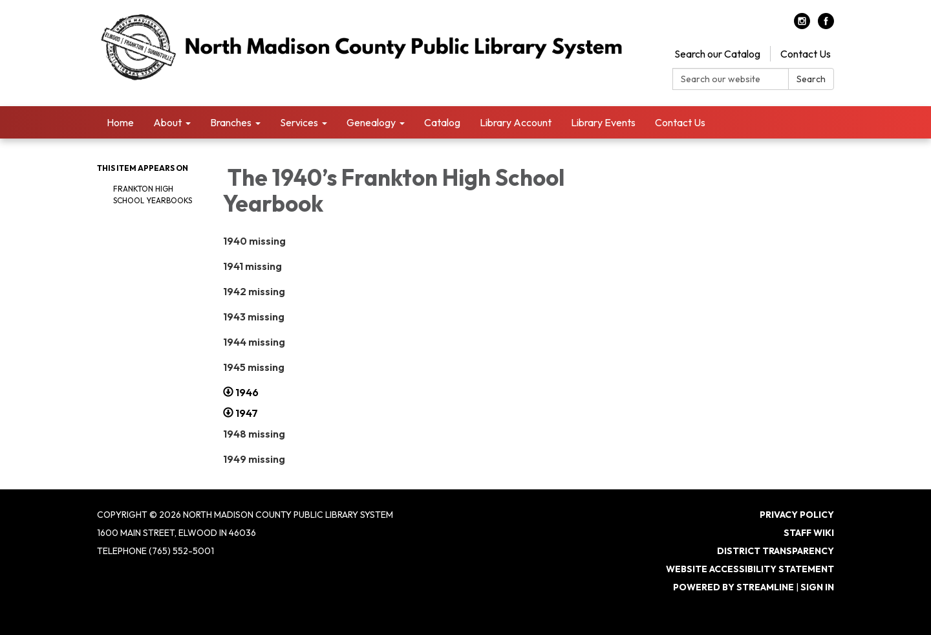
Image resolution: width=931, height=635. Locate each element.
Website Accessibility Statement (750, 569)
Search (811, 79)
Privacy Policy (797, 514)
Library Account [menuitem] (515, 122)
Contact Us (805, 53)
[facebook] (826, 25)
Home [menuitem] (120, 122)
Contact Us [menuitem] (680, 122)
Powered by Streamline (733, 587)
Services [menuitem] (299, 122)
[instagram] (802, 25)
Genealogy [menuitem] (371, 122)
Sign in (817, 587)
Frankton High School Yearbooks (153, 194)
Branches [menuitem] (230, 122)
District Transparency (775, 551)
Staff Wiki (809, 533)
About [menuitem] (167, 122)
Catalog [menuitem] (442, 122)
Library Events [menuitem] (603, 122)
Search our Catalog (717, 53)
